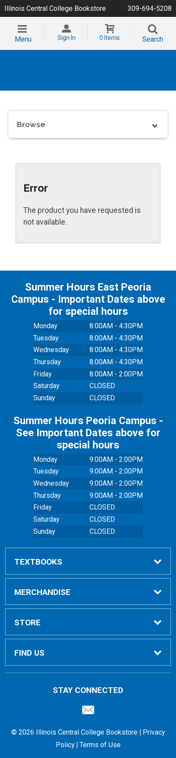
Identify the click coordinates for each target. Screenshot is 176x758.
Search (152, 39)
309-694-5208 (150, 8)
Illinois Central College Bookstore (55, 8)
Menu (23, 39)
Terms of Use (100, 745)
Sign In (67, 37)
